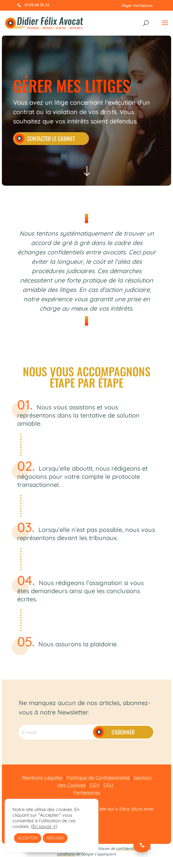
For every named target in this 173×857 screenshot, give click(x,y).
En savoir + (44, 826)
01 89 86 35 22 (37, 5)
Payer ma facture (137, 5)
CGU (108, 785)
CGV (95, 785)
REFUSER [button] (55, 837)
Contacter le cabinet (51, 138)
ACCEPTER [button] (27, 837)
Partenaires (86, 792)
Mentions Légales (42, 777)
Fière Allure (130, 809)
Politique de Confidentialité (98, 777)
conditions (66, 854)
